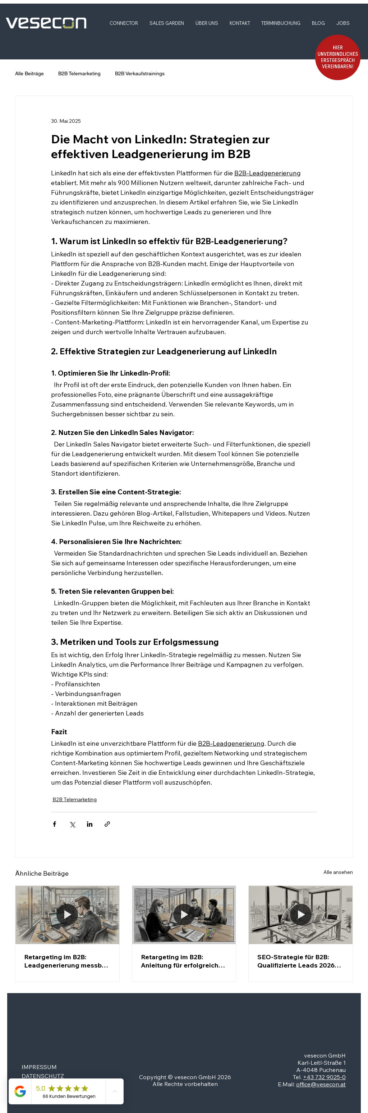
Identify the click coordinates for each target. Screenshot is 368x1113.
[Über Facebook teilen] (54, 824)
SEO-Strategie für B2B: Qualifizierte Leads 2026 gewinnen (296, 961)
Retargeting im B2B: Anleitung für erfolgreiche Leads (181, 961)
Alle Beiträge (29, 73)
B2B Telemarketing (79, 73)
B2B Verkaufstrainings (140, 73)
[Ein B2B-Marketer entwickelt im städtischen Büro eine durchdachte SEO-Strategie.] (301, 915)
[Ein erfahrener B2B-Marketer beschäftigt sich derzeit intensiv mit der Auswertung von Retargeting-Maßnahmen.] (67, 915)
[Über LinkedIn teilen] (89, 824)
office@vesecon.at (321, 1084)
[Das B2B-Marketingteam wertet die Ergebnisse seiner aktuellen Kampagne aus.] (184, 915)
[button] (338, 58)
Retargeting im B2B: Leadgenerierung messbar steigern (66, 961)
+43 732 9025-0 (324, 1077)
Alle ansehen (338, 872)
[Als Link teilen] (107, 824)
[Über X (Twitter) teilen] (72, 824)
